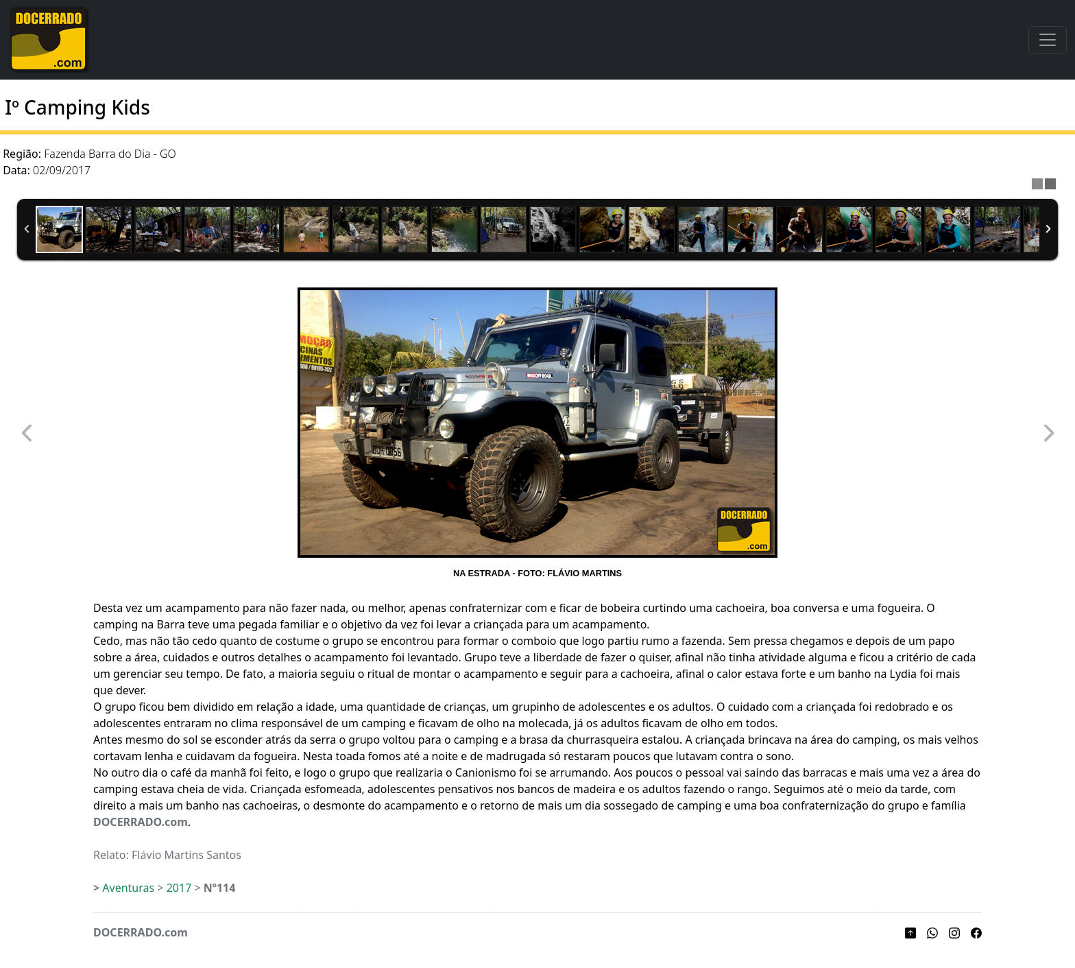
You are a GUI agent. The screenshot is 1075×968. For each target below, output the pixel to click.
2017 (179, 887)
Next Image (1048, 433)
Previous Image (26, 433)
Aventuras (128, 887)
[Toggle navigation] (1047, 40)
